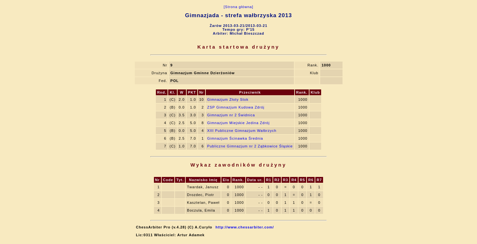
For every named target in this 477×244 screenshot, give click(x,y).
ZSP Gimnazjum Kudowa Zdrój (235, 107)
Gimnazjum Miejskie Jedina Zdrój (238, 123)
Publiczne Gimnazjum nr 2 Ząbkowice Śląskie (250, 146)
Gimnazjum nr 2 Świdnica (231, 115)
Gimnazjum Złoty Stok (228, 99)
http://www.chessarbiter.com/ (244, 227)
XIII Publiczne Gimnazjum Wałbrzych (241, 131)
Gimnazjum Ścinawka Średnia (235, 138)
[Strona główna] (238, 7)
